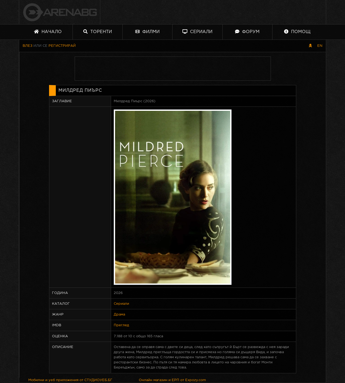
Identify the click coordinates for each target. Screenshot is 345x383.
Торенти (97, 31)
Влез (27, 45)
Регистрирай (62, 45)
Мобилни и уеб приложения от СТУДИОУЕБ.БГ (70, 380)
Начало (48, 31)
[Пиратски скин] (310, 45)
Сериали (197, 31)
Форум (247, 31)
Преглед (121, 325)
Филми (147, 31)
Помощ (297, 31)
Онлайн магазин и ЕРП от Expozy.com (172, 380)
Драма (119, 314)
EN (319, 45)
